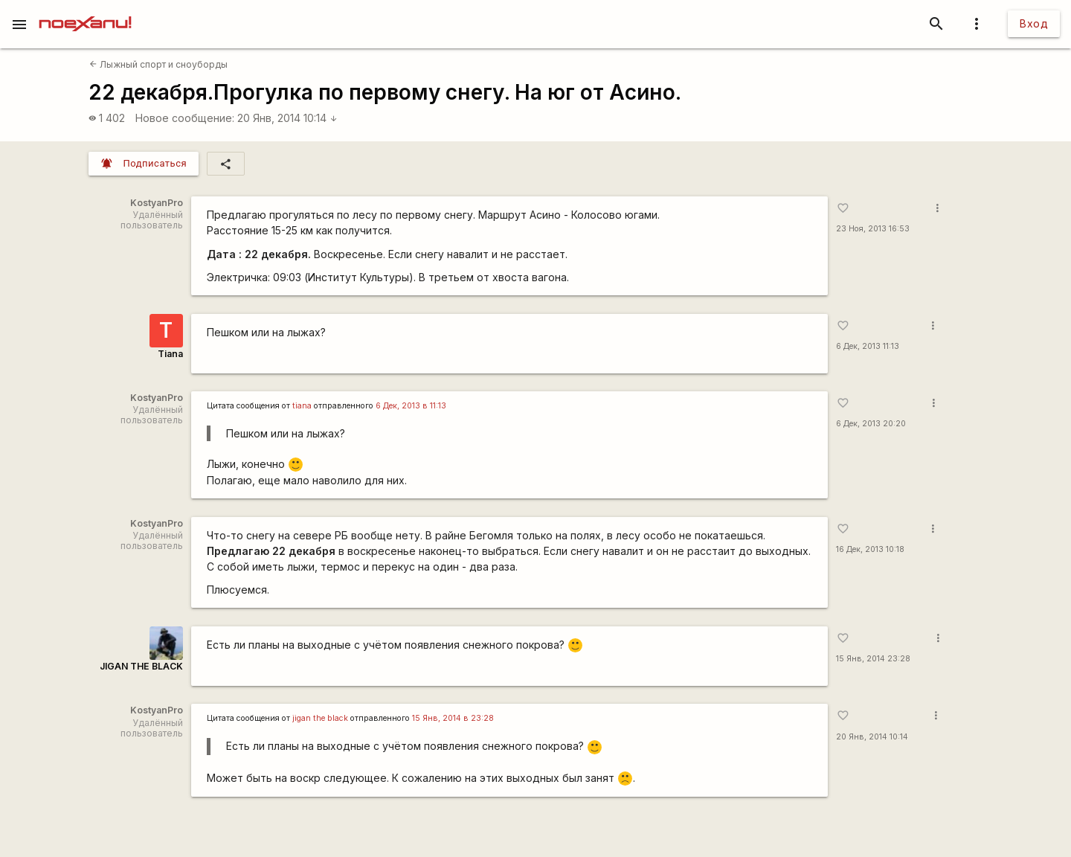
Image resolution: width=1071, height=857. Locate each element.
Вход (1034, 23)
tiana (302, 406)
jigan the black (320, 718)
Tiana (170, 353)
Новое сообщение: (184, 118)
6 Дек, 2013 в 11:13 (411, 406)
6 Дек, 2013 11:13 (867, 346)
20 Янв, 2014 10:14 (287, 118)
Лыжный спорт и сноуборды (158, 64)
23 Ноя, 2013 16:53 (873, 229)
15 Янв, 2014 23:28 (873, 659)
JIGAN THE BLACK (141, 666)
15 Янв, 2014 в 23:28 (453, 718)
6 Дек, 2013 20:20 (871, 423)
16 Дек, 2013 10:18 (870, 549)
